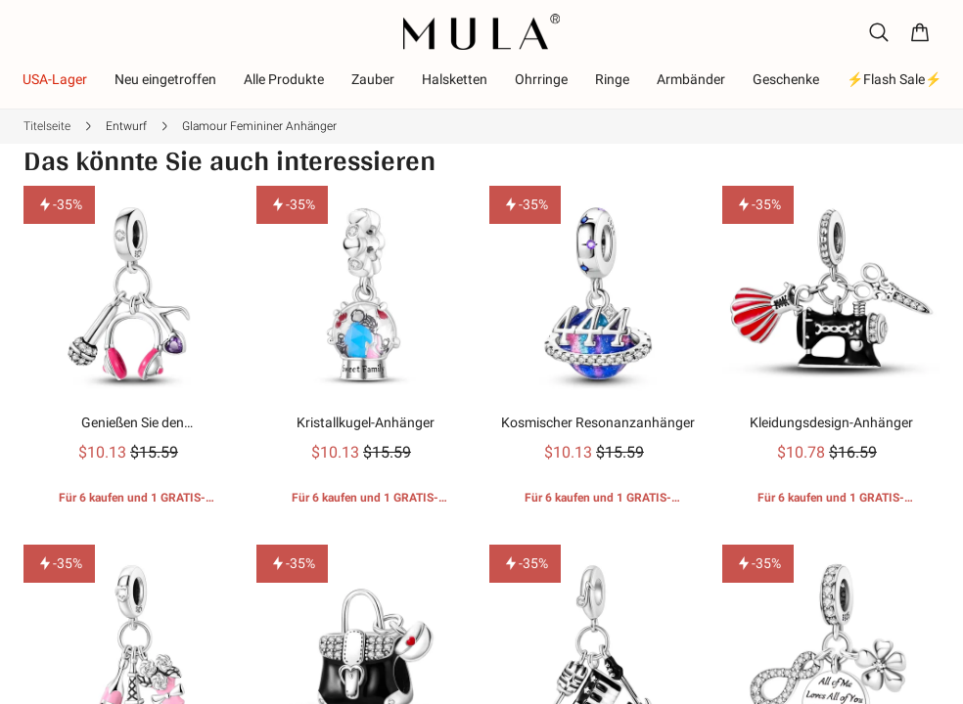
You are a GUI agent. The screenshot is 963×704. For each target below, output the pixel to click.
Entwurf (126, 126)
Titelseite (46, 126)
